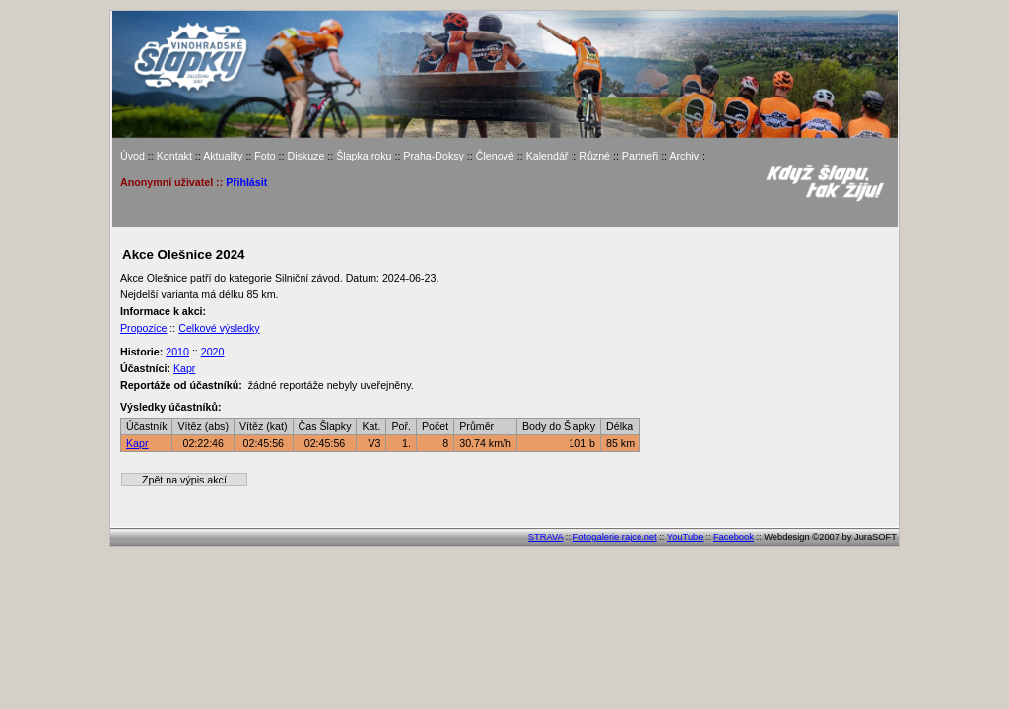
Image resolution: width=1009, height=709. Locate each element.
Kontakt (174, 155)
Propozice (143, 328)
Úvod (132, 155)
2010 (177, 351)
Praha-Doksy (433, 155)
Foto (264, 155)
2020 (213, 351)
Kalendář (547, 155)
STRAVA (545, 537)
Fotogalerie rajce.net (615, 537)
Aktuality (222, 155)
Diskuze (305, 155)
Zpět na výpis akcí (184, 479)
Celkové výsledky (218, 328)
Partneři (640, 155)
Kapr (184, 368)
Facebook (733, 537)
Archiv (684, 155)
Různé (594, 155)
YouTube (685, 537)
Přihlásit (246, 182)
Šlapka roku (363, 155)
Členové (495, 155)
